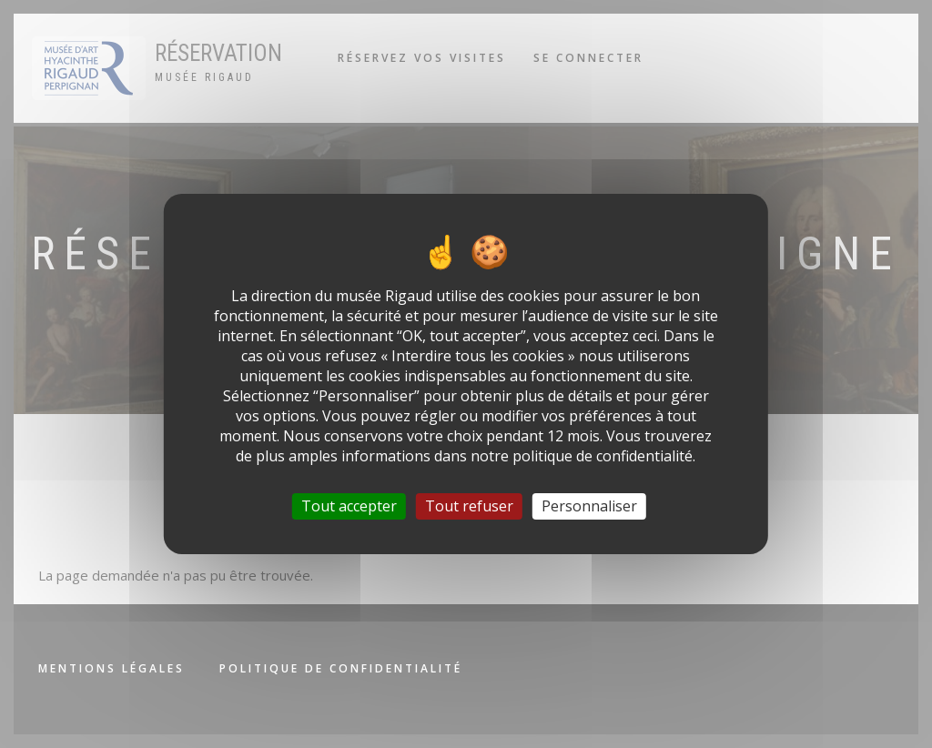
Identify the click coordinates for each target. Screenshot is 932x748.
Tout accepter (349, 506)
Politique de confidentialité (340, 668)
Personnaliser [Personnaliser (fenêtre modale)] (589, 506)
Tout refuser (469, 506)
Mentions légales (111, 668)
